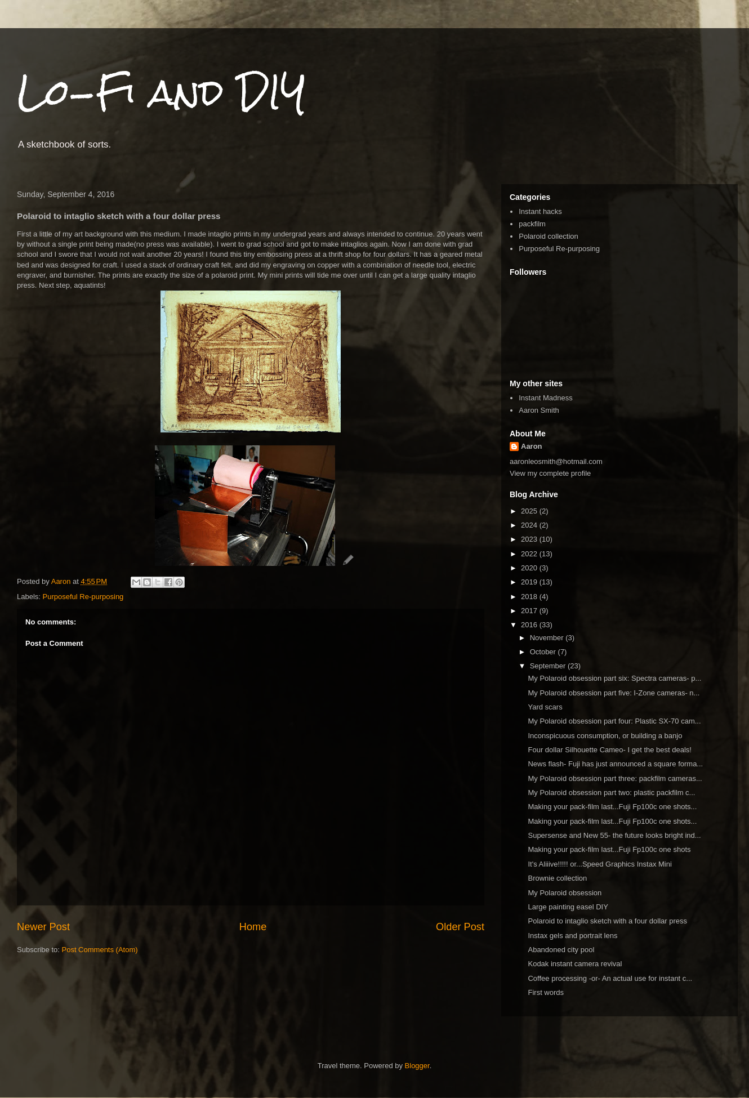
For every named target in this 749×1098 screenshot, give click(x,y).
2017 (530, 610)
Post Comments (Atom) (100, 949)
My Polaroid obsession (564, 893)
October (544, 652)
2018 (530, 596)
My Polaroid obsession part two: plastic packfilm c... (611, 792)
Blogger (417, 1065)
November (548, 637)
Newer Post (43, 926)
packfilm (532, 224)
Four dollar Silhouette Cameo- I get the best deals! (610, 750)
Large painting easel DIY (568, 907)
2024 (530, 525)
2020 (530, 568)
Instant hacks (540, 211)
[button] (348, 563)
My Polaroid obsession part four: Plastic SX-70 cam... (614, 721)
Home (253, 926)
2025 (530, 511)
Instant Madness (545, 398)
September (549, 666)
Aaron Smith (539, 410)
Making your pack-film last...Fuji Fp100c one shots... (612, 806)
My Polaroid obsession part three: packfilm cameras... (615, 778)
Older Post (460, 926)
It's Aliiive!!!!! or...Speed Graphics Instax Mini (599, 864)
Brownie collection (557, 878)
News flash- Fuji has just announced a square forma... (615, 764)
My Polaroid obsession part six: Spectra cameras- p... (614, 678)
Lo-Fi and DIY (161, 92)
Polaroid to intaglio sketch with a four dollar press (607, 921)
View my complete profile (550, 473)
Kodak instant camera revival (575, 963)
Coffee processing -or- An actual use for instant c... (610, 978)
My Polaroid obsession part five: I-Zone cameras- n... (613, 693)
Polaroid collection (548, 236)
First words (546, 992)
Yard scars (545, 707)
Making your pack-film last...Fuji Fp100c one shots (609, 849)
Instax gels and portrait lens (572, 935)
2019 (530, 582)
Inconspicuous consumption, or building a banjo (605, 735)
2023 (530, 539)
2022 (530, 554)
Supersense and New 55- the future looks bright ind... (614, 835)
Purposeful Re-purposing (83, 596)
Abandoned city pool (561, 949)
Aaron (531, 446)
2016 (530, 625)
